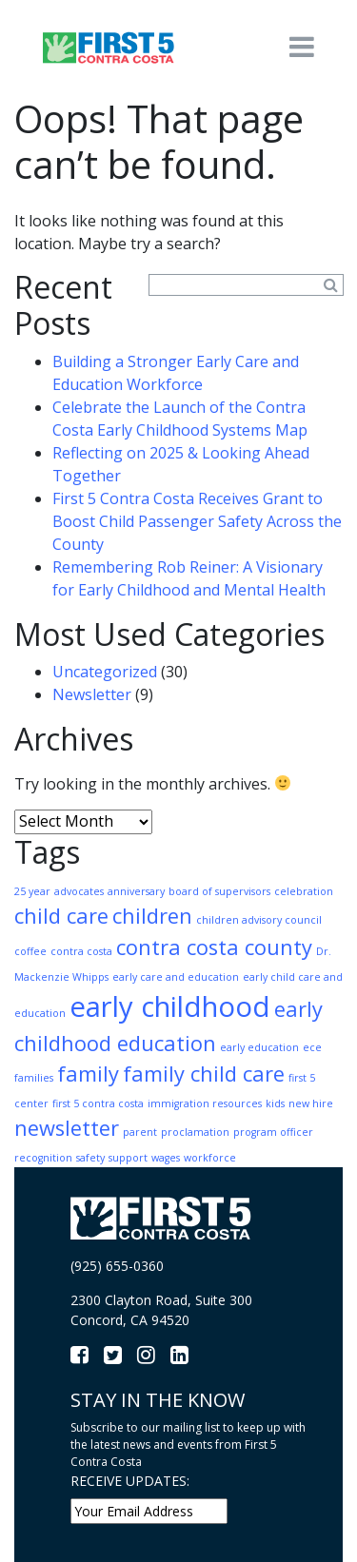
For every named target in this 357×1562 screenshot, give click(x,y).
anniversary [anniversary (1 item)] (136, 891)
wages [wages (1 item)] (165, 1157)
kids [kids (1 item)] (275, 1103)
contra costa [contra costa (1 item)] (81, 951)
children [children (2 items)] (152, 915)
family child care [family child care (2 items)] (204, 1073)
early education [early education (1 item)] (259, 1047)
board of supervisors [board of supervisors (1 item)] (219, 891)
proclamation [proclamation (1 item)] (195, 1132)
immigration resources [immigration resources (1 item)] (205, 1103)
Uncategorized (104, 671)
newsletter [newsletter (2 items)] (66, 1128)
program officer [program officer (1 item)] (273, 1132)
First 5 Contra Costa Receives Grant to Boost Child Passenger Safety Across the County (197, 521)
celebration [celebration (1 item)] (303, 891)
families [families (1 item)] (33, 1077)
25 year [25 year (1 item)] (32, 891)
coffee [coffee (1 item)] (30, 951)
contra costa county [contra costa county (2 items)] (214, 947)
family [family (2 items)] (88, 1073)
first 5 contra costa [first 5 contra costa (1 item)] (98, 1103)
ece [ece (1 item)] (312, 1047)
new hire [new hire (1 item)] (310, 1103)
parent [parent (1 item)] (140, 1132)
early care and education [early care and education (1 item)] (175, 977)
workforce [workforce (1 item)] (210, 1157)
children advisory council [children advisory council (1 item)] (259, 920)
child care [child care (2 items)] (61, 915)
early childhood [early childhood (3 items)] (169, 1006)
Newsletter (91, 694)
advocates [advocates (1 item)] (79, 891)
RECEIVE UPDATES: (129, 1481)
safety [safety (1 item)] (90, 1157)
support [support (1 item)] (128, 1157)
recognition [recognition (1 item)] (43, 1157)
